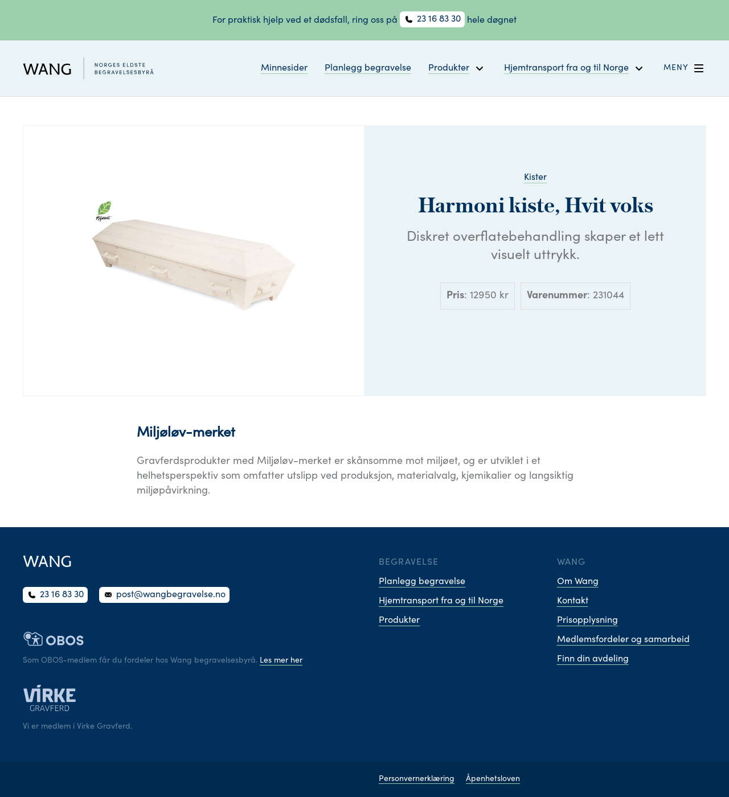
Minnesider (284, 68)
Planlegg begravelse (368, 68)
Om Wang (578, 581)
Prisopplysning (587, 620)
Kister (535, 177)
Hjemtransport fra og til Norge (441, 601)
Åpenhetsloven (493, 779)
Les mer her (281, 661)
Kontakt (572, 601)
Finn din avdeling (593, 659)
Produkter (399, 620)
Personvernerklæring (416, 779)
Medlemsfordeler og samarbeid (623, 639)
